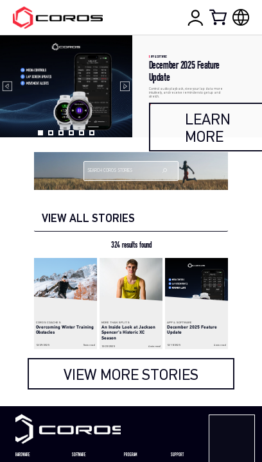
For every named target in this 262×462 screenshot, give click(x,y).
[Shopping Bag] (219, 17)
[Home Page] (57, 17)
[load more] (131, 373)
